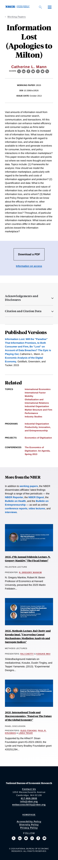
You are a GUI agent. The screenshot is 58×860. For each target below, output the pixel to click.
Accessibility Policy (29, 821)
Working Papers (16, 16)
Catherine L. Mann (29, 67)
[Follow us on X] (13, 838)
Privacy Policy (29, 827)
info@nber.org (29, 801)
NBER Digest (36, 497)
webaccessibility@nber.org (29, 804)
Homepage (29, 815)
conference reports (16, 508)
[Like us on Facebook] (38, 838)
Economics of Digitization (38, 437)
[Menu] (49, 7)
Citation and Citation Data (23, 311)
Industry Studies (33, 416)
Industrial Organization (37, 406)
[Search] (40, 7)
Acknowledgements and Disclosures (21, 298)
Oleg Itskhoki (28, 730)
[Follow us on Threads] (32, 838)
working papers (29, 486)
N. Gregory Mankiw (30, 572)
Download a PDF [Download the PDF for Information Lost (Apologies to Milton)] (29, 254)
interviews (11, 512)
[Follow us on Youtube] (44, 838)
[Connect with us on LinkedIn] (20, 838)
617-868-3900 (29, 798)
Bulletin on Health (15, 501)
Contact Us (29, 789)
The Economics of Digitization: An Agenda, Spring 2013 (37, 450)
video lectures (37, 508)
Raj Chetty (27, 654)
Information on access (29, 266)
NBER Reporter (14, 497)
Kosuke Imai (43, 654)
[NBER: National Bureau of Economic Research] (18, 7)
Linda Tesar (26, 733)
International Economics (38, 389)
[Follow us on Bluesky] (26, 838)
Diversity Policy (29, 824)
